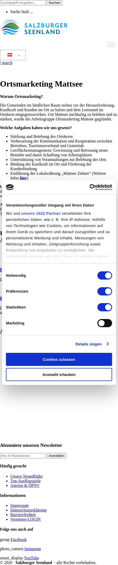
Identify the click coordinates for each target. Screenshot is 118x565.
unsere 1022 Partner (41, 213)
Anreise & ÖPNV (25, 485)
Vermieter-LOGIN (25, 519)
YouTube (31, 558)
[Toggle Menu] (111, 44)
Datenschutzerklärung (28, 510)
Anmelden (56, 456)
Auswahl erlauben (59, 374)
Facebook (19, 539)
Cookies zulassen (59, 359)
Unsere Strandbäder (26, 476)
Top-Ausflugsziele (25, 481)
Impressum (19, 505)
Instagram (32, 549)
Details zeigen (88, 344)
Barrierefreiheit (23, 514)
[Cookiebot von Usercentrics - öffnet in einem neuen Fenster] (89, 187)
